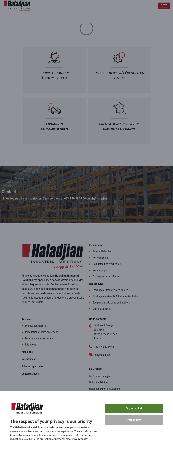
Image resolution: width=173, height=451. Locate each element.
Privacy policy (80, 438)
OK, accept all (134, 408)
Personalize (134, 420)
